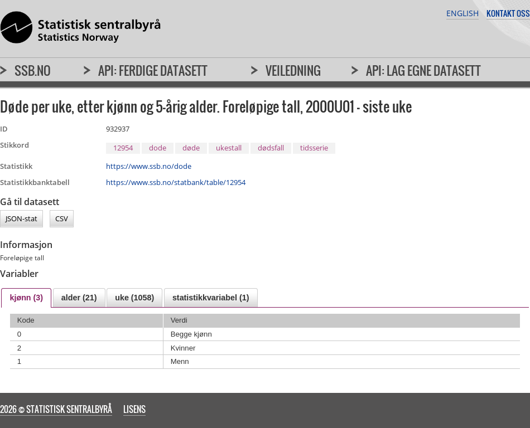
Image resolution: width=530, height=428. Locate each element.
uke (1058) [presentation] (134, 297)
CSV (61, 219)
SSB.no (33, 70)
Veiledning (293, 70)
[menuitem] (25, 75)
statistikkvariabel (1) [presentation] (210, 297)
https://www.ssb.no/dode (148, 166)
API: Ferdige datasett (153, 70)
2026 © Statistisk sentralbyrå (56, 409)
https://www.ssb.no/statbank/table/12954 (175, 182)
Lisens (134, 409)
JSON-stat (21, 219)
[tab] (26, 298)
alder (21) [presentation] (79, 297)
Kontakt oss (508, 13)
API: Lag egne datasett (423, 70)
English (462, 13)
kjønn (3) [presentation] (26, 297)
